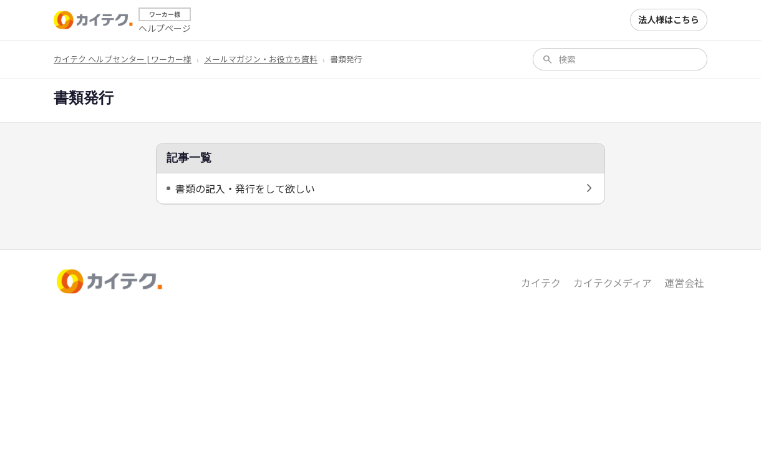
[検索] (628, 59)
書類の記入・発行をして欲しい (245, 188)
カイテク (541, 282)
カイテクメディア (612, 282)
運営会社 (684, 282)
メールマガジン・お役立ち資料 (260, 59)
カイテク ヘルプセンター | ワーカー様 (122, 59)
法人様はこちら (668, 19)
